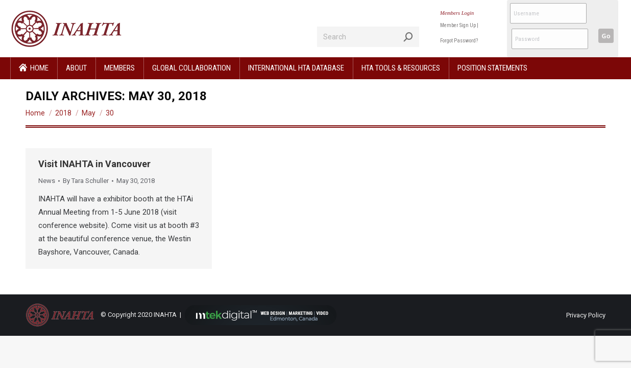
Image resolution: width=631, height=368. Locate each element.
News (46, 181)
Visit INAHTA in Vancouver (94, 163)
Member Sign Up (458, 25)
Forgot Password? (459, 40)
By (86, 181)
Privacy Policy (585, 315)
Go (605, 35)
